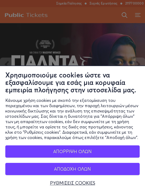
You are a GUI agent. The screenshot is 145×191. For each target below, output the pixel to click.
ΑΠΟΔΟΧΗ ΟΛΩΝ (72, 169)
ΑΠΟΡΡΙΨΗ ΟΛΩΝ (72, 151)
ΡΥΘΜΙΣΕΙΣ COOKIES (72, 183)
